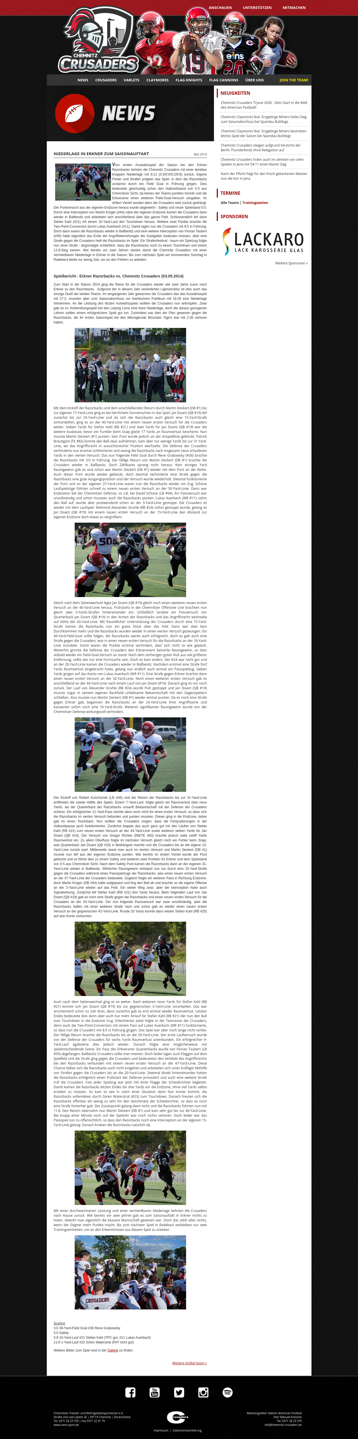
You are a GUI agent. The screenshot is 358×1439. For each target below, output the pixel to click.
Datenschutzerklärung (187, 1430)
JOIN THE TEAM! (294, 79)
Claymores (158, 79)
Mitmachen (294, 7)
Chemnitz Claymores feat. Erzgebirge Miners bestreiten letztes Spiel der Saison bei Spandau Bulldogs (263, 133)
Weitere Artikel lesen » (189, 1363)
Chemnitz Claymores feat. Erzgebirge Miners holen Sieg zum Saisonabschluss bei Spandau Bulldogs (264, 119)
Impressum (161, 1430)
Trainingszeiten (255, 202)
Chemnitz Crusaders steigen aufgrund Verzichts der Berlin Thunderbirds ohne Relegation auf (261, 147)
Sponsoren (234, 216)
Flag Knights (189, 79)
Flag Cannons (223, 79)
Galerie (113, 1350)
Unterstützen (257, 7)
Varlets (131, 79)
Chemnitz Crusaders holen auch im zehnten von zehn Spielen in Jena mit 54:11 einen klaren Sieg (262, 162)
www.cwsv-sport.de (66, 1425)
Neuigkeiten (235, 93)
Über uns (254, 79)
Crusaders (106, 79)
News (83, 79)
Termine (230, 193)
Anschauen (220, 7)
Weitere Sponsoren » (291, 263)
